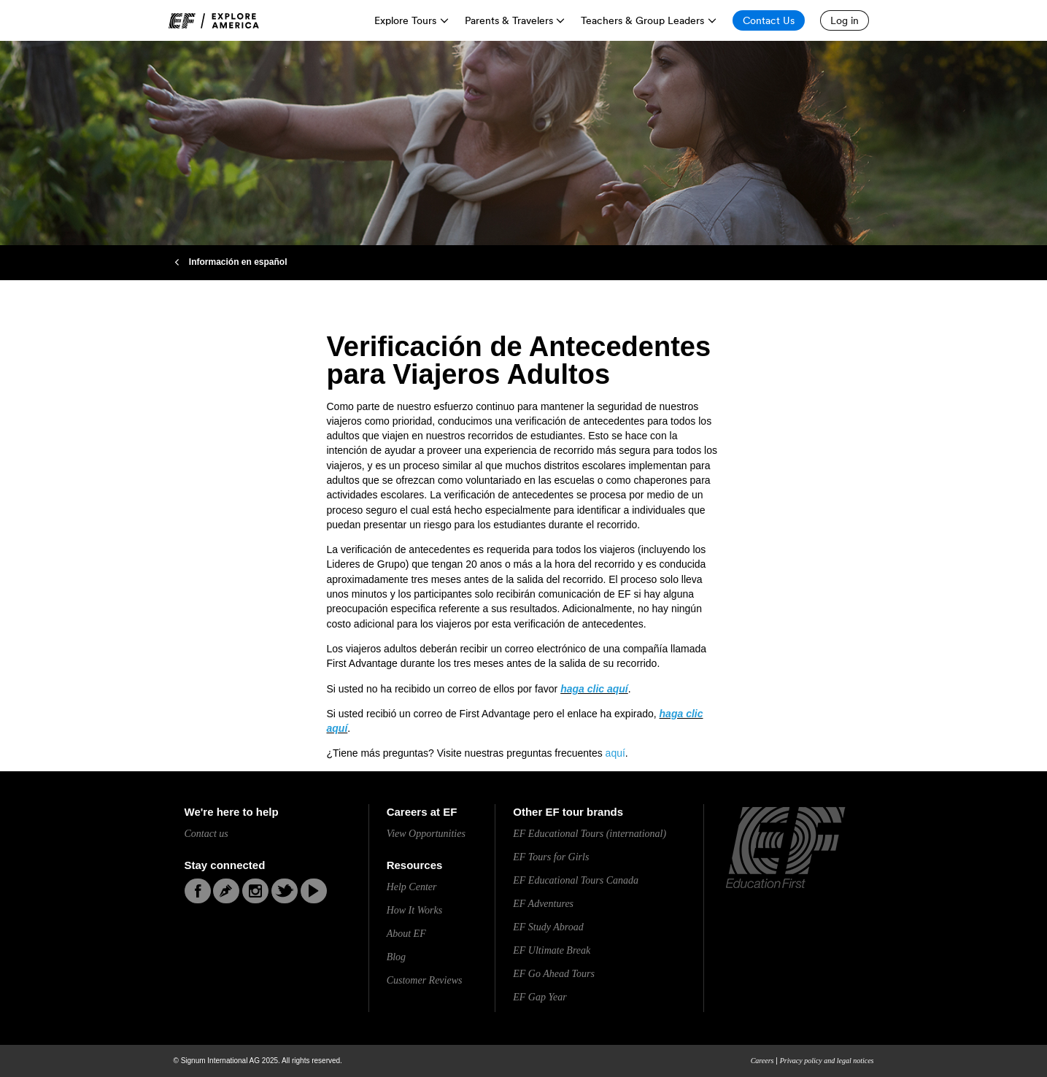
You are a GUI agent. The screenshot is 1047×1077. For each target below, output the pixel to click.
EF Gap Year (539, 997)
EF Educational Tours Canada (575, 880)
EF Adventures (543, 903)
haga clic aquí (594, 689)
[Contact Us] (769, 20)
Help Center (412, 886)
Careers (762, 1061)
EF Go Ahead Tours (554, 973)
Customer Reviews (425, 980)
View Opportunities (426, 833)
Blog (396, 956)
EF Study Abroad (548, 927)
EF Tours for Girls (551, 857)
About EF (406, 933)
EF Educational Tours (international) (589, 833)
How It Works (415, 910)
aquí (615, 753)
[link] (214, 20)
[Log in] (844, 20)
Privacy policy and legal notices (827, 1061)
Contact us (206, 833)
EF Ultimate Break (551, 950)
